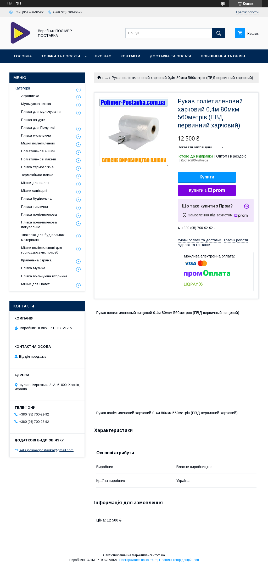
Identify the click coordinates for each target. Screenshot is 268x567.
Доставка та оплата (170, 56)
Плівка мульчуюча (36, 135)
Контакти (130, 56)
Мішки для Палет (35, 284)
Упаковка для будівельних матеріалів (43, 237)
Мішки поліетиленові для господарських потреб (41, 250)
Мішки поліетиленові (38, 143)
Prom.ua (159, 555)
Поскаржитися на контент (138, 560)
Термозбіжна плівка (37, 175)
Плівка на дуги (33, 120)
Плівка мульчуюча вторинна (44, 276)
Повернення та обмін (223, 56)
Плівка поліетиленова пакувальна (39, 224)
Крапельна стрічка (36, 260)
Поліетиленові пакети (38, 159)
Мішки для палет (35, 183)
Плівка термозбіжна (37, 167)
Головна (23, 56)
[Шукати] (218, 33)
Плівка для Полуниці (38, 128)
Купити (207, 177)
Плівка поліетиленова (39, 214)
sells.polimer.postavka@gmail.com (46, 450)
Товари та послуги (60, 56)
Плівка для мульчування (41, 112)
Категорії (22, 88)
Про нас (103, 56)
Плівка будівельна (36, 198)
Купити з (207, 190)
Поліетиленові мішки (38, 151)
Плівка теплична (34, 207)
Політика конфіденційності (179, 560)
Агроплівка (30, 96)
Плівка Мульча (33, 268)
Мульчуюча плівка (36, 104)
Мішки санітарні (34, 191)
